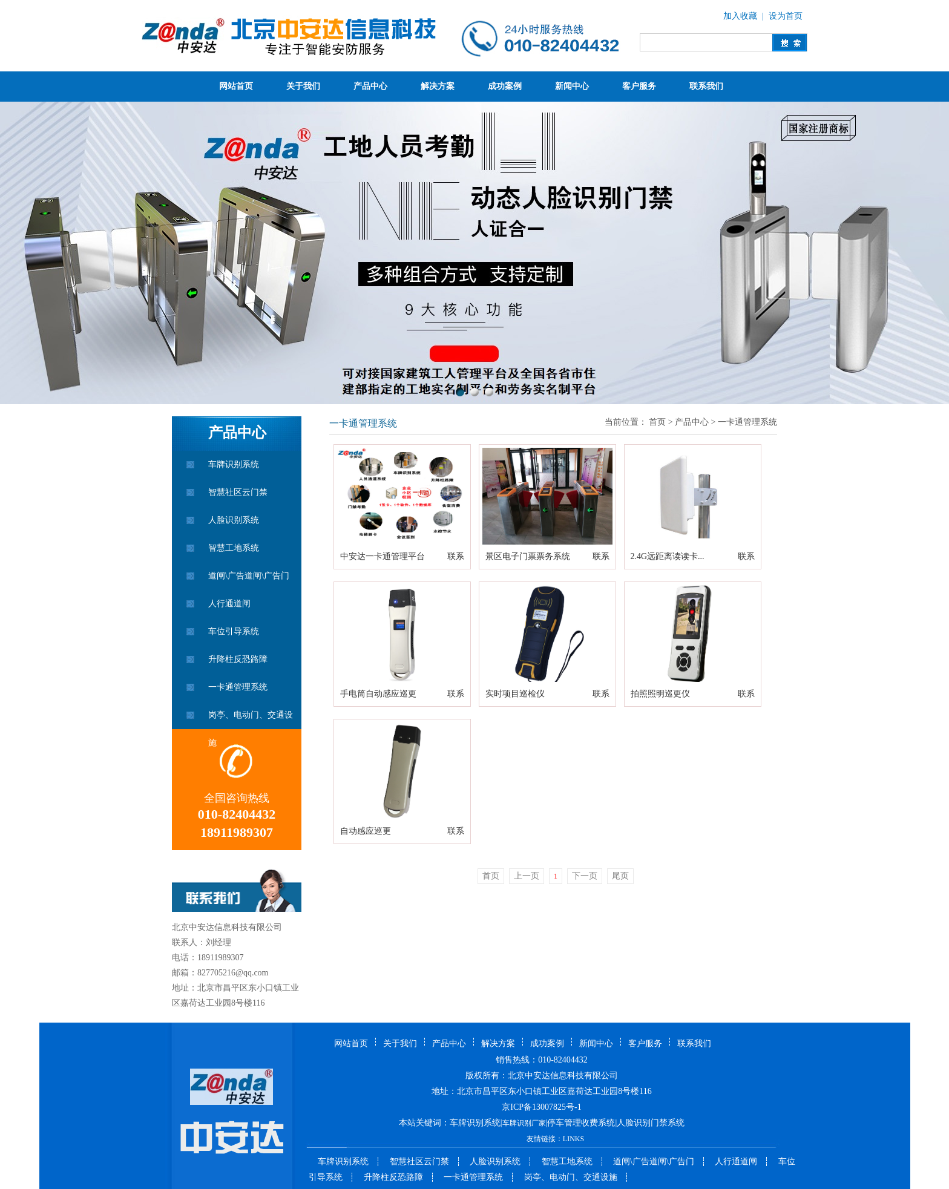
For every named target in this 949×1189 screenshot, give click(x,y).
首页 (657, 422)
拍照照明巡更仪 (660, 693)
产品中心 (370, 86)
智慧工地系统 (233, 547)
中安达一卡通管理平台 (382, 556)
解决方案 (438, 86)
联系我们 (706, 86)
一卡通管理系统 (238, 687)
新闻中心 (572, 86)
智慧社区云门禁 (238, 492)
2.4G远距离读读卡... (667, 556)
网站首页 (236, 86)
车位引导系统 (233, 631)
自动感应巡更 (365, 831)
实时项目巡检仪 (515, 693)
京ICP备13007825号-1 (541, 1107)
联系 (455, 556)
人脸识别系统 (233, 520)
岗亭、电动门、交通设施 (250, 719)
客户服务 (639, 86)
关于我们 (303, 86)
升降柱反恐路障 (238, 659)
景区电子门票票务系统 (527, 556)
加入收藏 (740, 16)
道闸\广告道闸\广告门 (248, 575)
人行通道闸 (229, 603)
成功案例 (505, 86)
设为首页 (786, 16)
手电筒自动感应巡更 (378, 693)
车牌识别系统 (233, 464)
